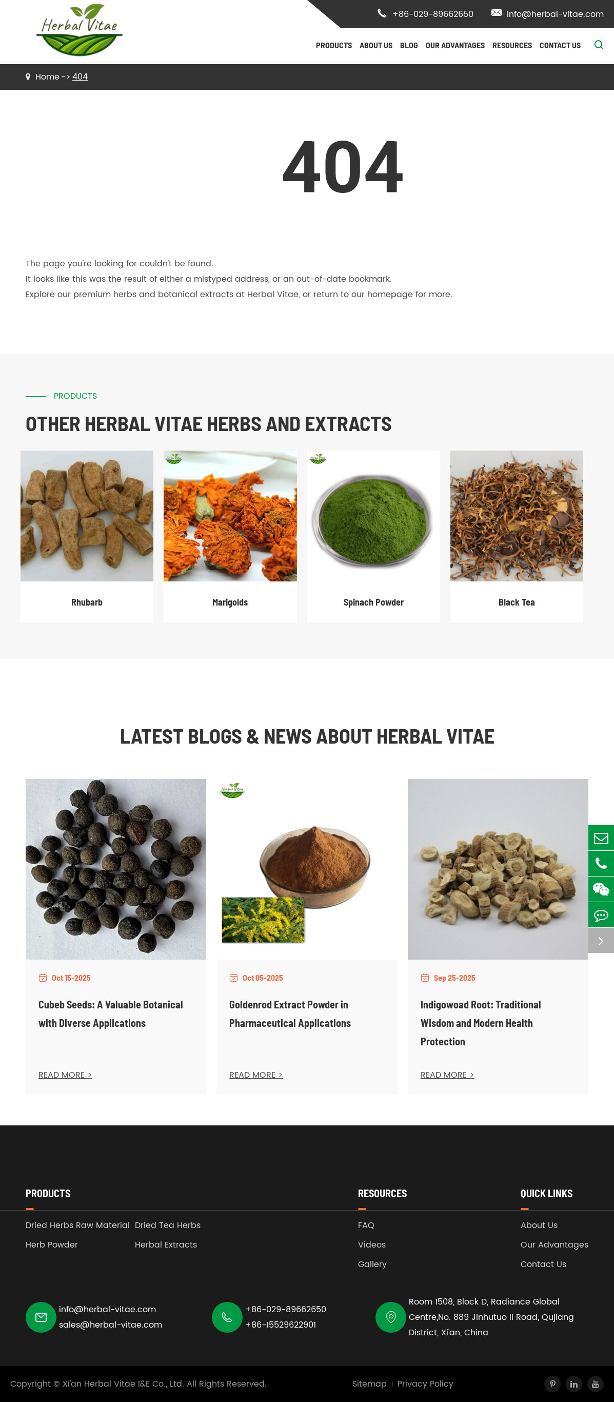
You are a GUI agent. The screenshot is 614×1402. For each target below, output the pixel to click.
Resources (512, 45)
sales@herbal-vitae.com (110, 1325)
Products (334, 45)
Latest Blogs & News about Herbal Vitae (307, 735)
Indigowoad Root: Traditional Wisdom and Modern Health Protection (481, 1022)
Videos (372, 1245)
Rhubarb (87, 602)
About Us (376, 45)
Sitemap (369, 1384)
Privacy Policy (425, 1384)
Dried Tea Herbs (168, 1225)
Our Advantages (455, 45)
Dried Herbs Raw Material (78, 1225)
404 (80, 77)
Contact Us (560, 45)
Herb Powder (52, 1245)
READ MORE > (65, 1075)
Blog (409, 45)
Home (47, 77)
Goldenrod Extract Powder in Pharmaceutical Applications (290, 1013)
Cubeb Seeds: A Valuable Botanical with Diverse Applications (110, 1013)
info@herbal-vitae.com (547, 14)
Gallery (372, 1264)
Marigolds (230, 602)
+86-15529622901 (280, 1325)
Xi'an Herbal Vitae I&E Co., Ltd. (123, 1384)
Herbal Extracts (166, 1245)
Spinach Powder (374, 602)
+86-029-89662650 (425, 14)
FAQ (366, 1225)
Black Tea (517, 602)
